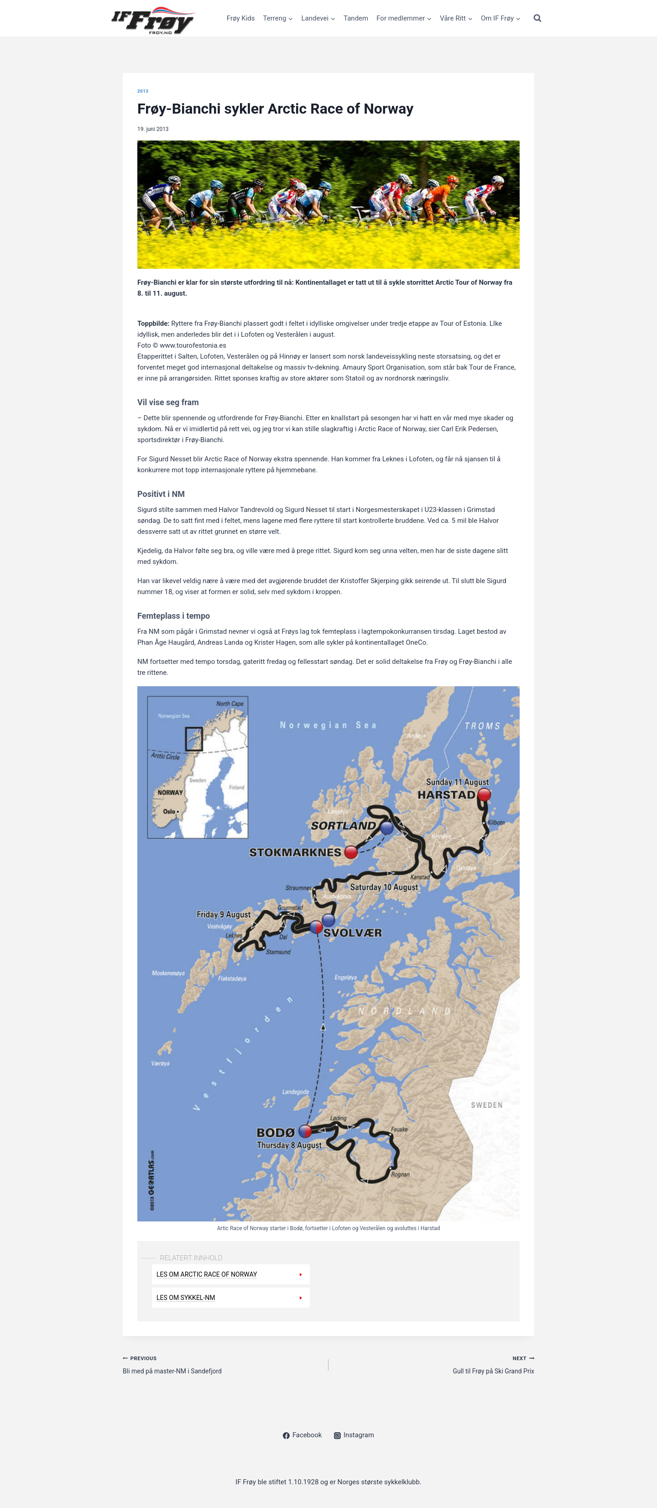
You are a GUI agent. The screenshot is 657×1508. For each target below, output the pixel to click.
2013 (143, 91)
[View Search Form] (537, 18)
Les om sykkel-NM (187, 1298)
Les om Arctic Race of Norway (210, 1274)
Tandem (356, 18)
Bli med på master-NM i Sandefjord (222, 1365)
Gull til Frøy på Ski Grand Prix (434, 1365)
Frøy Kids (241, 18)
